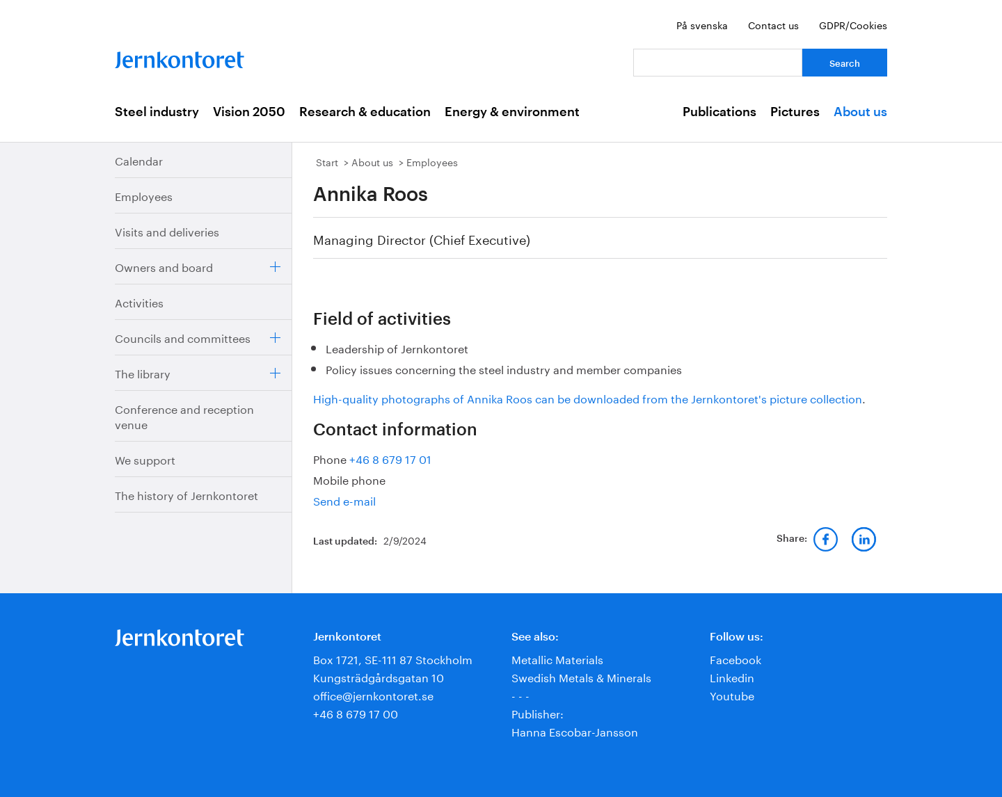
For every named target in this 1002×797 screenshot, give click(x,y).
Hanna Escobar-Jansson (574, 730)
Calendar (139, 159)
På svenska (702, 24)
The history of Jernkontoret (186, 494)
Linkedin (732, 676)
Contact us (773, 24)
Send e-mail (344, 499)
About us (860, 112)
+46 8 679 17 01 (390, 458)
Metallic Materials (557, 658)
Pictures (795, 112)
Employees (144, 195)
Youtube (732, 694)
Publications (719, 112)
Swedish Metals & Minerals (581, 676)
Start (327, 161)
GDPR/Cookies (853, 24)
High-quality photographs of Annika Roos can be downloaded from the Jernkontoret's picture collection (587, 397)
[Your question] (717, 63)
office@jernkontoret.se (373, 694)
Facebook (735, 658)
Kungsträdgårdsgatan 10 (378, 676)
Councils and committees (182, 337)
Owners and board (164, 266)
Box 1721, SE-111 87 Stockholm (392, 658)
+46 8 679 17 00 (355, 712)
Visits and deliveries (167, 230)
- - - (520, 694)
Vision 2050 (249, 112)
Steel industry (157, 112)
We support (145, 458)
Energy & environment (512, 112)
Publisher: (537, 712)
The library (142, 372)
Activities (139, 301)
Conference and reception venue (184, 415)
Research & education (365, 112)
